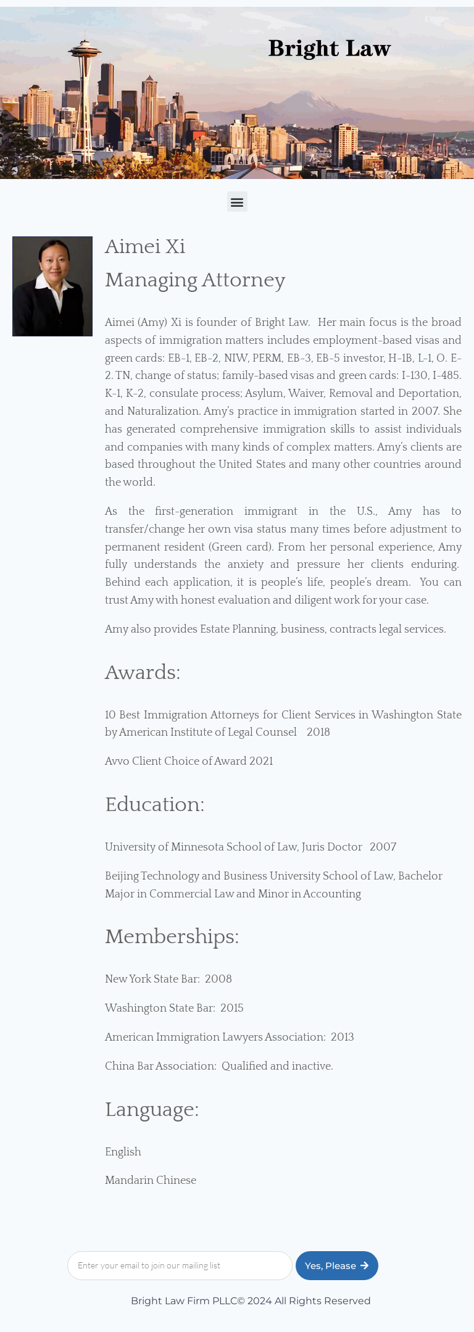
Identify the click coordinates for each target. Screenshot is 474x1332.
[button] (237, 201)
